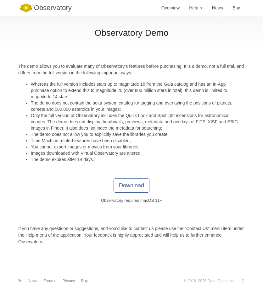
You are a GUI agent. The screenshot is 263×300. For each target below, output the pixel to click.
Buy (236, 7)
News (217, 7)
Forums (49, 281)
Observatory (45, 8)
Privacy (69, 281)
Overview (170, 7)
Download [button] (131, 185)
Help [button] (196, 7)
